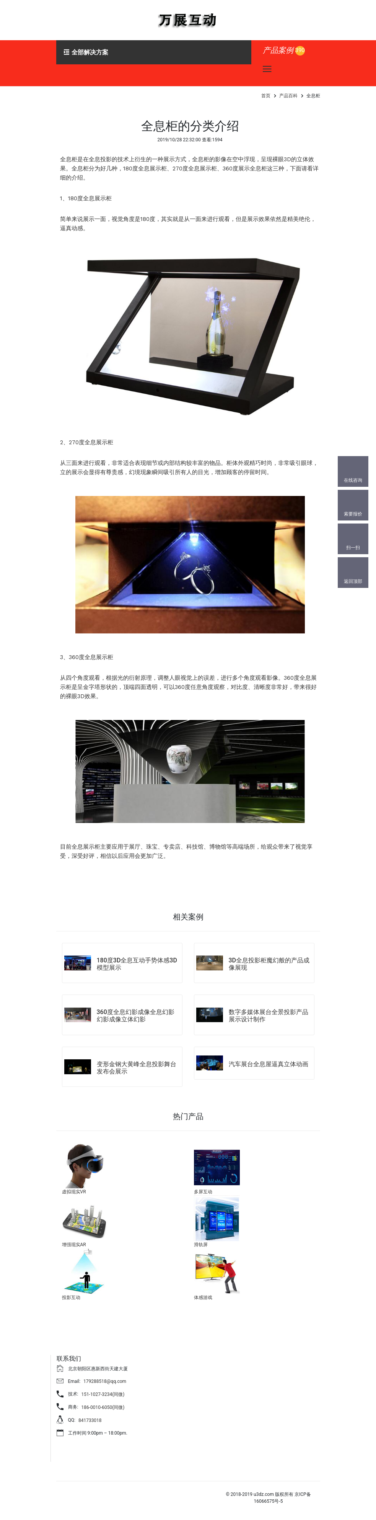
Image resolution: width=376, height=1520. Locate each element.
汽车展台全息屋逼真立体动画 (268, 1064)
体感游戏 (203, 1297)
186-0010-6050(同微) (102, 1407)
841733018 (90, 1420)
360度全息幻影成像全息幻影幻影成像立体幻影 (135, 1015)
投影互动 (71, 1297)
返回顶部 (353, 581)
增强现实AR (74, 1244)
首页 (265, 95)
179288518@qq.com (104, 1381)
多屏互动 (203, 1191)
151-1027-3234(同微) (102, 1394)
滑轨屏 (201, 1244)
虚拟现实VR (74, 1191)
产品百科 (288, 95)
